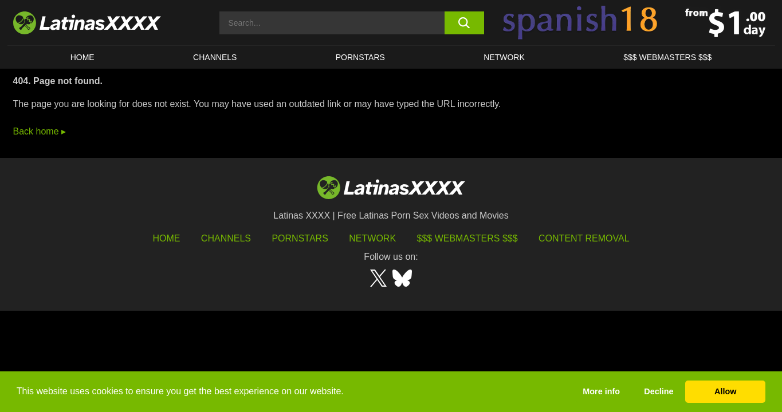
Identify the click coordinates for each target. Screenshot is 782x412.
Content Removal (584, 238)
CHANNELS (215, 57)
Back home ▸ (39, 131)
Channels (226, 238)
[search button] (464, 22)
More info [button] (601, 391)
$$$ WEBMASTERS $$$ (667, 57)
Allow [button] (725, 391)
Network (504, 57)
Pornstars (360, 57)
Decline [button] (658, 391)
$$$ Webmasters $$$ (467, 238)
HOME (82, 57)
